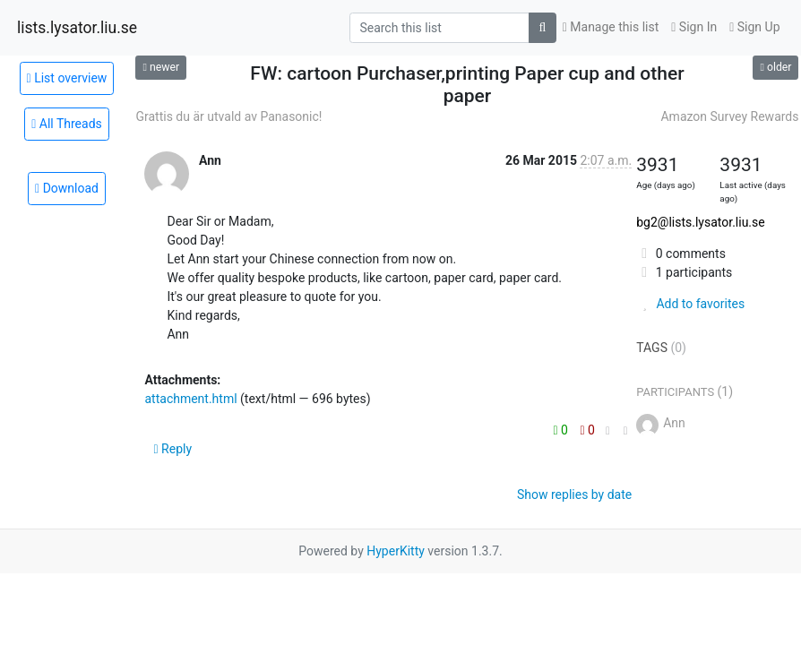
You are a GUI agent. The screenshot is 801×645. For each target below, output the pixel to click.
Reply (172, 449)
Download (67, 188)
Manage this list (611, 27)
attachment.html (190, 398)
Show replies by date (574, 494)
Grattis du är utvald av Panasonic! (228, 116)
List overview (67, 78)
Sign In (694, 27)
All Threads (66, 123)
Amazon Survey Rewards (729, 116)
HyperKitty (395, 551)
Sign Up (754, 27)
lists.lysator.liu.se (77, 28)
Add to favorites (690, 304)
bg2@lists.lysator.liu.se (700, 222)
